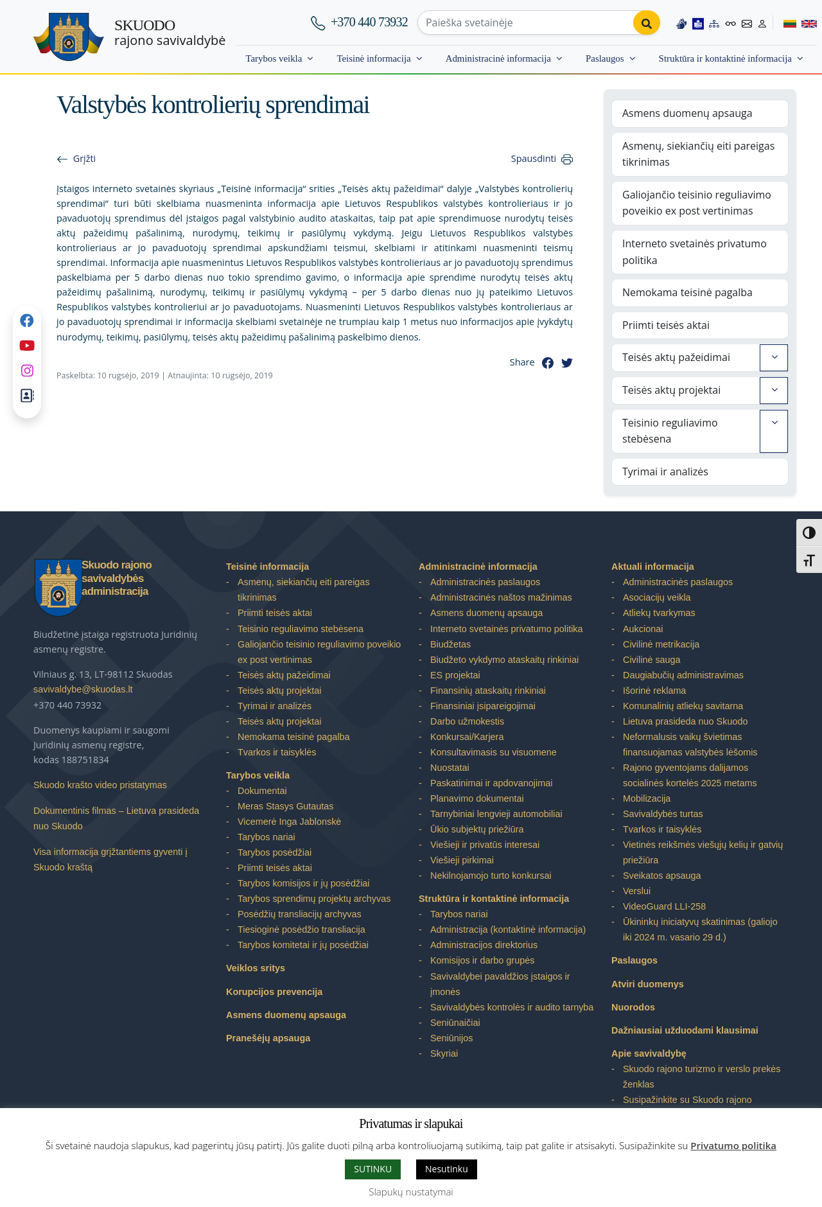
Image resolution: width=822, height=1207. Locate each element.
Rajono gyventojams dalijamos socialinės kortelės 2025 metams (690, 775)
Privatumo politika (733, 1145)
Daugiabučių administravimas (683, 675)
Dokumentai (262, 791)
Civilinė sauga (652, 660)
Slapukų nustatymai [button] (411, 1191)
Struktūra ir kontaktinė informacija (725, 58)
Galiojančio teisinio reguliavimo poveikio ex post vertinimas (696, 203)
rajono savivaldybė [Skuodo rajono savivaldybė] (169, 33)
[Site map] (714, 22)
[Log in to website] (762, 22)
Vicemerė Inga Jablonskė (289, 821)
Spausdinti (533, 158)
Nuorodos (633, 1007)
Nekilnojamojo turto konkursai (491, 875)
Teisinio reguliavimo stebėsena (670, 431)
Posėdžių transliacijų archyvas (300, 914)
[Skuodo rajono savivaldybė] (68, 37)
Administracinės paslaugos (485, 582)
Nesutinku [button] (446, 1169)
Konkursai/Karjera (466, 737)
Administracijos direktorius (484, 945)
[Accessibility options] (730, 22)
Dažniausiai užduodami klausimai (684, 1030)
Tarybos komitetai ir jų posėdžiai (303, 945)
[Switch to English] (806, 22)
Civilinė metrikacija (661, 644)
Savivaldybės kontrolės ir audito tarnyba (511, 1007)
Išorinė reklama (654, 690)
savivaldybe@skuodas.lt (83, 689)
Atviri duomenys (647, 984)
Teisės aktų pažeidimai (676, 357)
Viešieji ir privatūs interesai (484, 845)
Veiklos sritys (255, 968)
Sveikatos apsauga (662, 875)
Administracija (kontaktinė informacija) (508, 929)
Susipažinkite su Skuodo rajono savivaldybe (687, 1107)
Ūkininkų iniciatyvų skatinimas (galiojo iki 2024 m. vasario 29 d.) (700, 929)
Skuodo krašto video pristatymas (100, 785)
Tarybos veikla (273, 58)
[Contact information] (747, 22)
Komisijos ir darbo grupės (482, 960)
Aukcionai (643, 629)
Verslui (637, 891)
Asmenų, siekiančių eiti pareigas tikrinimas (698, 154)
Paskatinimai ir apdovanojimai (491, 783)
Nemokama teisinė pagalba (687, 292)
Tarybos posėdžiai (274, 852)
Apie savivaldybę (648, 1053)
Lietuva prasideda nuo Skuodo (685, 721)
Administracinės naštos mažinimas (501, 597)
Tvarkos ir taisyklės (277, 752)
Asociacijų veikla (657, 597)
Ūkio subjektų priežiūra (477, 829)
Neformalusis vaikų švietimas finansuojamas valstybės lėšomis (690, 744)
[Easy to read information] (698, 22)
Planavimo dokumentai (477, 798)
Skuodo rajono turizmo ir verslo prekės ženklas (702, 1076)
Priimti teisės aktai (666, 325)
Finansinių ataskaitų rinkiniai (488, 690)
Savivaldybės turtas (663, 814)
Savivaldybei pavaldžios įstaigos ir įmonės (500, 984)
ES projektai (455, 675)
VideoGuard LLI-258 (664, 906)
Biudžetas (450, 644)
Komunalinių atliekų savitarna (683, 706)
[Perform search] (646, 22)
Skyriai (444, 1053)
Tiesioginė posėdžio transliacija (301, 929)
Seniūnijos (451, 1038)
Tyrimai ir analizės (665, 471)
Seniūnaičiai (455, 1023)
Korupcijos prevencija (274, 992)
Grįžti (84, 158)
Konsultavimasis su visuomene (493, 752)
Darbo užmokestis (467, 721)
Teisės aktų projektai (671, 390)
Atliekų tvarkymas (659, 613)
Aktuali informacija (652, 566)
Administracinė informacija (498, 58)
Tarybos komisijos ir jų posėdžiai (304, 883)
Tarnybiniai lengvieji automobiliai (496, 814)
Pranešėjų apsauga (268, 1038)
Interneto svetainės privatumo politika (694, 251)
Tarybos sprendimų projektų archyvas (314, 899)
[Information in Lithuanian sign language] (681, 22)
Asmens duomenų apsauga (687, 113)
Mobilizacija (646, 798)
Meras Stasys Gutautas (286, 806)
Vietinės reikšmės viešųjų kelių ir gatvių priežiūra (703, 852)
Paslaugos (605, 58)
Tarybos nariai (266, 837)
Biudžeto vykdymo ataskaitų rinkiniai (504, 660)
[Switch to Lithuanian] (784, 22)
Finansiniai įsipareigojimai (483, 706)
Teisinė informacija (373, 58)
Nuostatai (449, 767)
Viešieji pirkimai (462, 860)
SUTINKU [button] (373, 1169)
